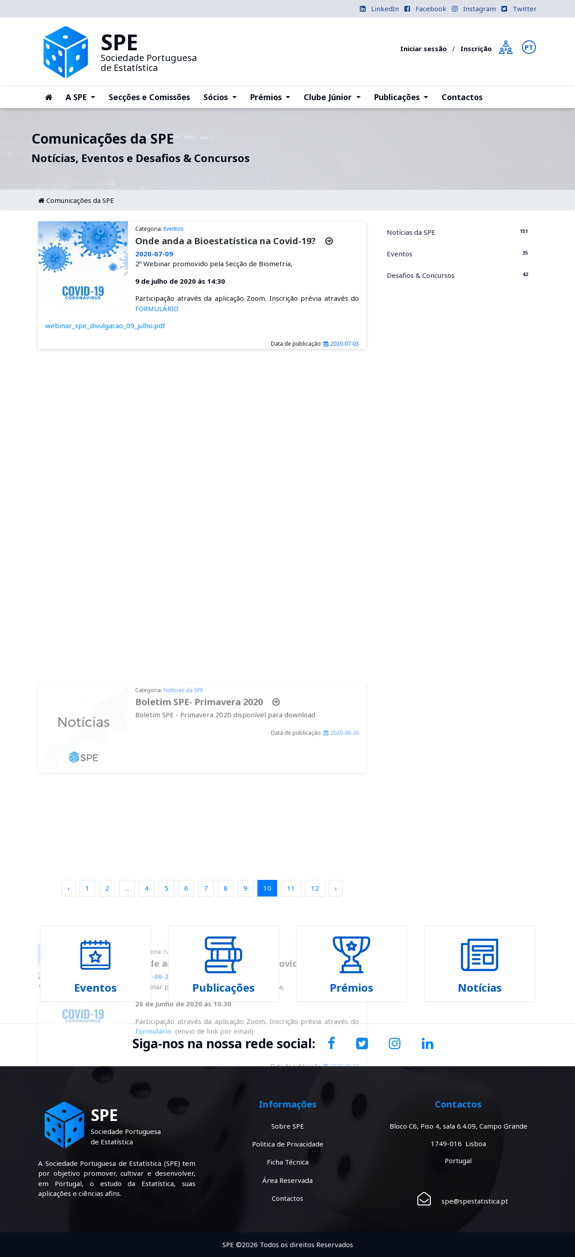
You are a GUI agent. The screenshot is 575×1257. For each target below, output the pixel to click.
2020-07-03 (341, 343)
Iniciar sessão (423, 48)
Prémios (273, 96)
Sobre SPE (287, 1125)
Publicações (404, 96)
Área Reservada (287, 1180)
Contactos (462, 97)
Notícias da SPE (458, 232)
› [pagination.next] (336, 887)
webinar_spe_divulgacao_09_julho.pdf (105, 325)
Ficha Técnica (288, 1161)
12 (315, 887)
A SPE (84, 96)
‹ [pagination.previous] (68, 887)
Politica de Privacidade (287, 1143)
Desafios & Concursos (458, 275)
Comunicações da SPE (80, 200)
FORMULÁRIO (156, 308)
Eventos (458, 253)
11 (291, 887)
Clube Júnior (335, 96)
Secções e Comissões (149, 97)
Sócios (223, 96)
